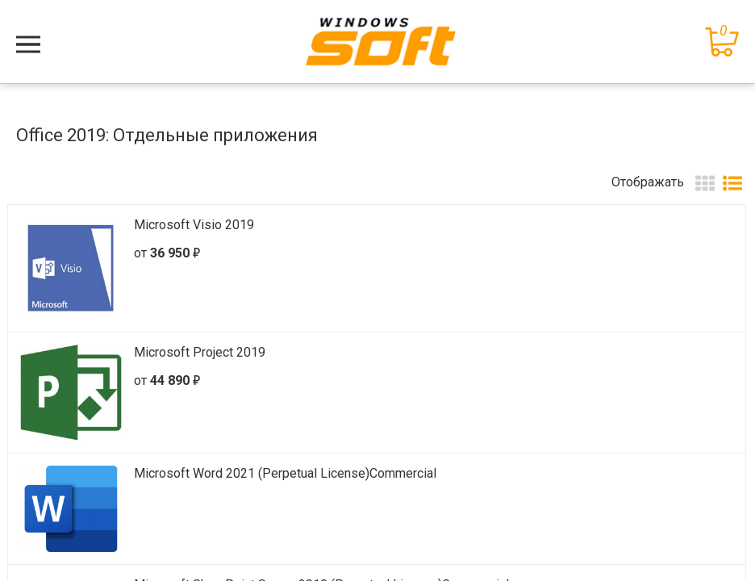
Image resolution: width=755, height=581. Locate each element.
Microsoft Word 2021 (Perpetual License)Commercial (285, 473)
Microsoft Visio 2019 (194, 224)
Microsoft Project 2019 (199, 352)
